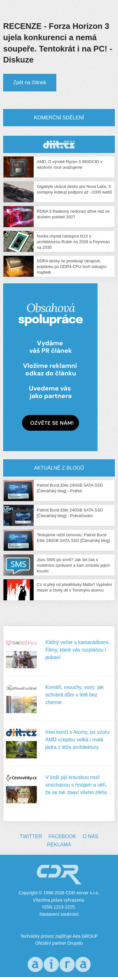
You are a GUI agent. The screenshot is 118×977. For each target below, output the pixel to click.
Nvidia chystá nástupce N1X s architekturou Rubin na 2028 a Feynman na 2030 (73, 242)
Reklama (59, 844)
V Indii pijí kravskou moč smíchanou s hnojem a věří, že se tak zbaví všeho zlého (76, 785)
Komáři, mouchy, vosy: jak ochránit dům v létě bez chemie (74, 695)
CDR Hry (59, 144)
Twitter (31, 836)
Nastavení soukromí (59, 914)
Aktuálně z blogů (59, 468)
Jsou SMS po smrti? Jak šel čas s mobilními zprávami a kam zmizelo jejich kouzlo (73, 565)
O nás (90, 836)
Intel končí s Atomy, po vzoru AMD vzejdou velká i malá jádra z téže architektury (77, 739)
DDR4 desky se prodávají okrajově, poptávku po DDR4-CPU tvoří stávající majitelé (72, 267)
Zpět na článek (29, 82)
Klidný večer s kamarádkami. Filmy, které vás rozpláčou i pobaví (77, 650)
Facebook (62, 836)
